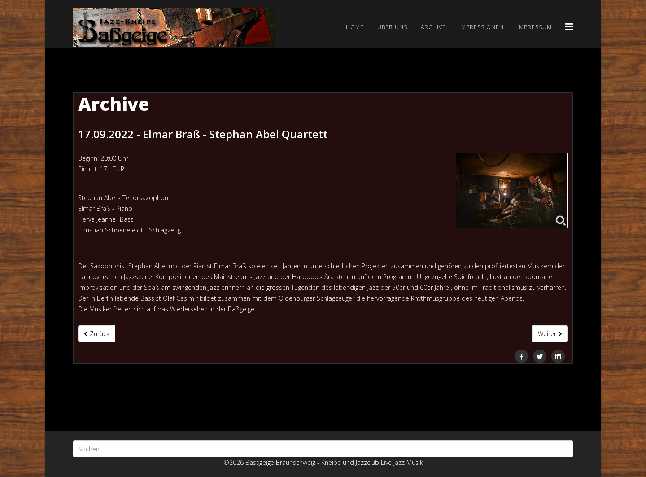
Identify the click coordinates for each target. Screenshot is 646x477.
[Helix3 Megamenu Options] (569, 26)
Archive (433, 27)
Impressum (534, 27)
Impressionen (481, 27)
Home (355, 27)
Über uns (392, 27)
